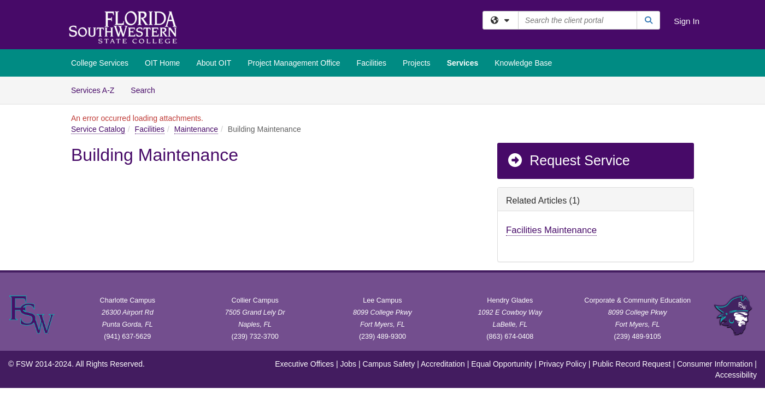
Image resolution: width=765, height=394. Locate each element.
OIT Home (162, 63)
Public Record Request (631, 364)
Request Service (568, 160)
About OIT (213, 63)
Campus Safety (389, 364)
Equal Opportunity (501, 364)
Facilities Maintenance (551, 230)
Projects (417, 63)
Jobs (348, 364)
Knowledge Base (523, 63)
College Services (99, 63)
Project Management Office (294, 63)
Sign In (686, 21)
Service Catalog (98, 129)
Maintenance (196, 129)
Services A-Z (92, 90)
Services (463, 63)
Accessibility (736, 374)
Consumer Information (715, 364)
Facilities (371, 63)
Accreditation (443, 364)
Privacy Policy (562, 364)
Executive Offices (304, 364)
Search (147, 89)
